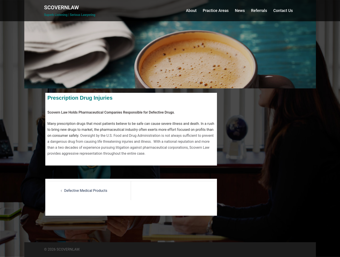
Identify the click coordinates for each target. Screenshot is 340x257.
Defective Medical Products (85, 190)
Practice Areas (216, 10)
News (240, 10)
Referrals (259, 10)
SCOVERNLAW (61, 7)
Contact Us (283, 10)
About (191, 10)
